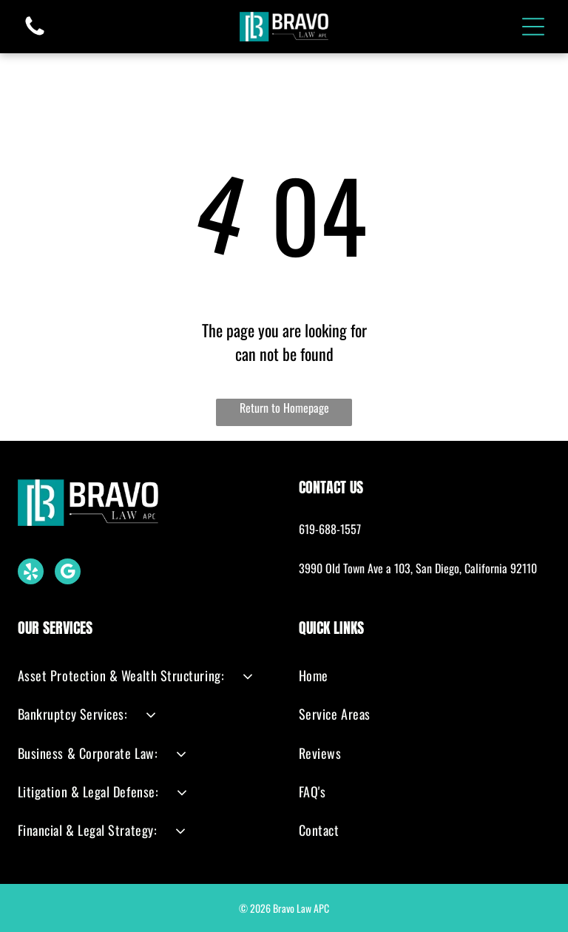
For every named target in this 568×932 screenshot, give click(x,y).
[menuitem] (144, 675)
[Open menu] (533, 27)
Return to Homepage (284, 407)
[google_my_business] (68, 572)
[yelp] (31, 572)
